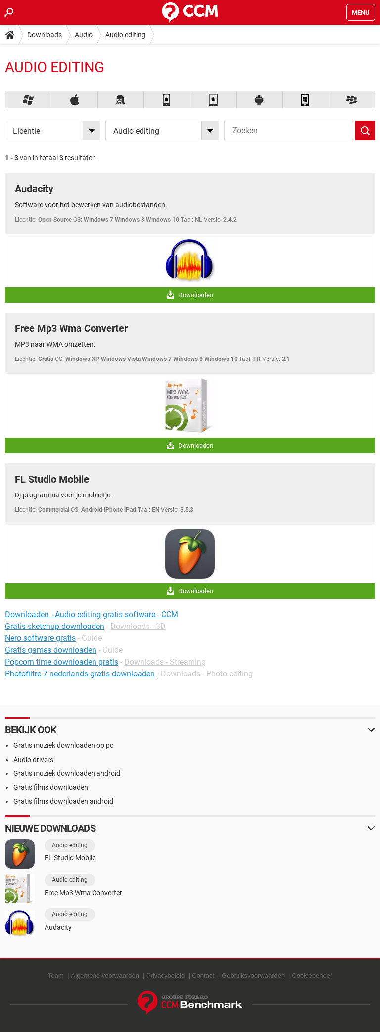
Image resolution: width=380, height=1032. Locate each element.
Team (56, 975)
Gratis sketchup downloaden (54, 626)
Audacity (34, 189)
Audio (84, 35)
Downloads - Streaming (165, 662)
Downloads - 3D (138, 626)
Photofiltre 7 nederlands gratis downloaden (80, 673)
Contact (203, 975)
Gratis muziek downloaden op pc (63, 745)
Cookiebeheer (312, 975)
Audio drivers (33, 759)
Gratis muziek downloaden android (66, 773)
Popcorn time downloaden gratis (61, 662)
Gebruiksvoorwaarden (253, 975)
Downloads (44, 35)
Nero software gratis (40, 638)
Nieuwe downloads (50, 828)
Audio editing (125, 35)
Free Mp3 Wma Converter (71, 328)
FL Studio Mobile (52, 479)
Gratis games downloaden (50, 650)
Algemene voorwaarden (105, 975)
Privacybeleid (165, 975)
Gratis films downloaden (50, 787)
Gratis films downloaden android (63, 801)
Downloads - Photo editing (207, 673)
